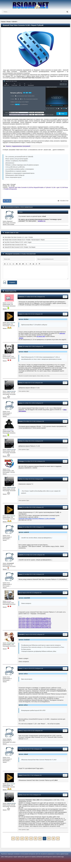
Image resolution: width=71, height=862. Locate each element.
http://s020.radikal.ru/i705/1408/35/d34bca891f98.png (35, 618)
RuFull (20, 382)
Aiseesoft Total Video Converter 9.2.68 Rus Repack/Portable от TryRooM (30, 187)
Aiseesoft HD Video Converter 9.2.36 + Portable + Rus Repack (19, 247)
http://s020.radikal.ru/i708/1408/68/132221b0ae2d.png (35, 624)
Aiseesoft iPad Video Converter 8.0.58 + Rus (15, 244)
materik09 (21, 634)
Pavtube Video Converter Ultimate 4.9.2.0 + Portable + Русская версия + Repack (24, 239)
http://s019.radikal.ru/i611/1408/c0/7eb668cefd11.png (35, 626)
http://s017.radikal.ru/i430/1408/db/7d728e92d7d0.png (35, 623)
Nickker (20, 346)
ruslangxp (21, 461)
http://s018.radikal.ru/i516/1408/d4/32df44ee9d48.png (35, 621)
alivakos (20, 421)
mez (19, 592)
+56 (7, 200)
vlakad (20, 314)
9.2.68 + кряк (55, 187)
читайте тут (41, 221)
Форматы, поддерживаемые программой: (18, 146)
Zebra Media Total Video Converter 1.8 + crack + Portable (18, 237)
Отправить (12, 282)
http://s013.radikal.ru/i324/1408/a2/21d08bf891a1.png (35, 619)
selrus (20, 730)
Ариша (20, 403)
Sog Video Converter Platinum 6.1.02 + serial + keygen (18, 242)
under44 (20, 554)
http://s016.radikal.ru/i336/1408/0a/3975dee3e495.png (35, 627)
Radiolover (21, 296)
